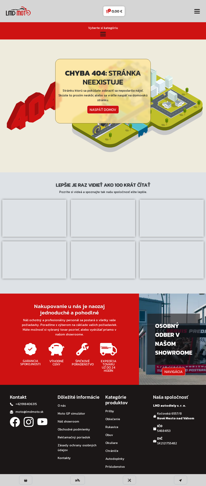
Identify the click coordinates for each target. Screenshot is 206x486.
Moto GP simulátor (71, 413)
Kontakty (64, 457)
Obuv (109, 434)
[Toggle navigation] (197, 11)
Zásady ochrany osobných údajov (77, 447)
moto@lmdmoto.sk (30, 411)
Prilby (109, 411)
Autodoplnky (114, 458)
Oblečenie (112, 419)
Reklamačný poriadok (74, 437)
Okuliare (111, 442)
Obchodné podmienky (74, 429)
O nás (62, 405)
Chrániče (111, 450)
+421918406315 (26, 403)
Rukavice (111, 427)
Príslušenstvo (115, 466)
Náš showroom (68, 421)
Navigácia (173, 371)
